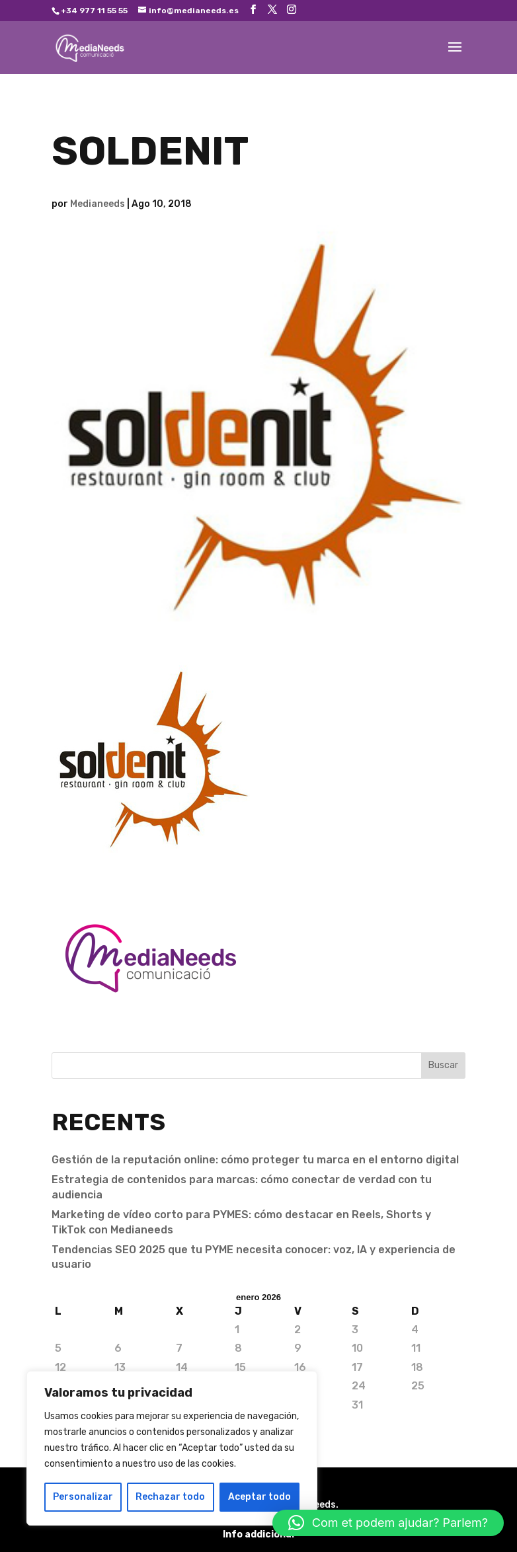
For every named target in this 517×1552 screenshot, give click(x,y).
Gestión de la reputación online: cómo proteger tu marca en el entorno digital (255, 1159)
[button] (388, 1523)
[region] (171, 1448)
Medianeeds (97, 204)
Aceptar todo (259, 1496)
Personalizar (83, 1496)
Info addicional (258, 1534)
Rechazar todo (170, 1496)
